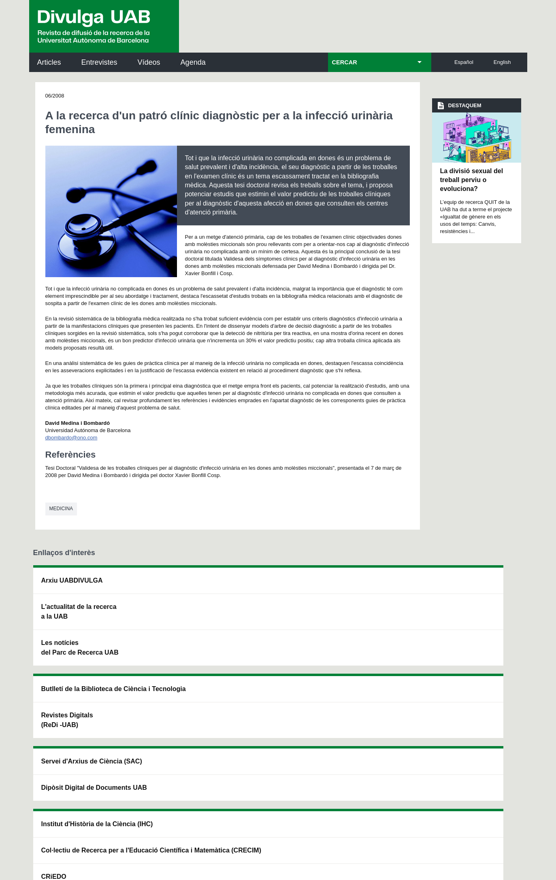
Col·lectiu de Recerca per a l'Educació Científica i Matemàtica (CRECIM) (374, 626)
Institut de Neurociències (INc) (471, 585)
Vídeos (149, 62)
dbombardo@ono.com (71, 438)
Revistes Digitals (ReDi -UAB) (165, 621)
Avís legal (182, 795)
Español (463, 62)
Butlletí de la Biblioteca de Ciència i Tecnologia (175, 585)
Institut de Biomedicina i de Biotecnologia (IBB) (470, 667)
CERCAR (344, 62)
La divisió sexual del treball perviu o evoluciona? (471, 180)
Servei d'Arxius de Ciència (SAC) (265, 585)
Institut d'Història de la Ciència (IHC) (370, 585)
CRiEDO (347, 662)
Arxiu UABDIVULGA (72, 580)
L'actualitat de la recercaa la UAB (79, 611)
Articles (49, 62)
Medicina (61, 508)
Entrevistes (99, 62)
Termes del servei (198, 763)
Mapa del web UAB (391, 829)
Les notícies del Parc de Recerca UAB (80, 647)
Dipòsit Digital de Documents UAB (263, 621)
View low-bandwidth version (32, 876)
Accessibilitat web (329, 829)
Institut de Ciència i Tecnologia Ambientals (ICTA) (468, 626)
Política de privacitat (141, 763)
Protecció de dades (219, 829)
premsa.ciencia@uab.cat (322, 720)
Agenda (193, 62)
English (502, 62)
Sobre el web (275, 829)
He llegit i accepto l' (156, 795)
